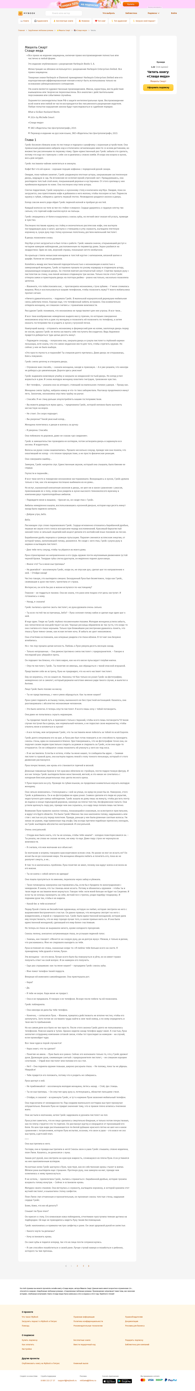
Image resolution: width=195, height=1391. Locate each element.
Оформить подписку (158, 87)
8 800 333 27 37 (48, 1380)
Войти (174, 13)
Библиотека (131, 13)
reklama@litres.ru (88, 1380)
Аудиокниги (42, 21)
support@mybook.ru (67, 1380)
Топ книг (102, 21)
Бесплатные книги (64, 21)
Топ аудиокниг (120, 21)
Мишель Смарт (158, 81)
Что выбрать (109, 13)
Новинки (85, 21)
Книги (26, 21)
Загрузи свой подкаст (145, 21)
